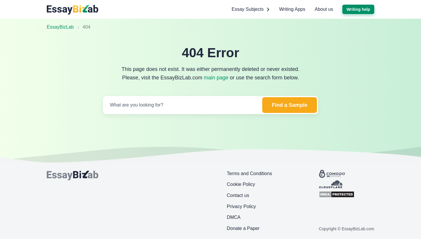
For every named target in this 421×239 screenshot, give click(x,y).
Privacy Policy (241, 206)
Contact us (238, 195)
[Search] (182, 105)
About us (324, 9)
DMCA (234, 217)
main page (216, 78)
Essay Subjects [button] (251, 9)
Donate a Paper (243, 228)
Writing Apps (292, 9)
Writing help (358, 9)
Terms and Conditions (249, 173)
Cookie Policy (241, 184)
